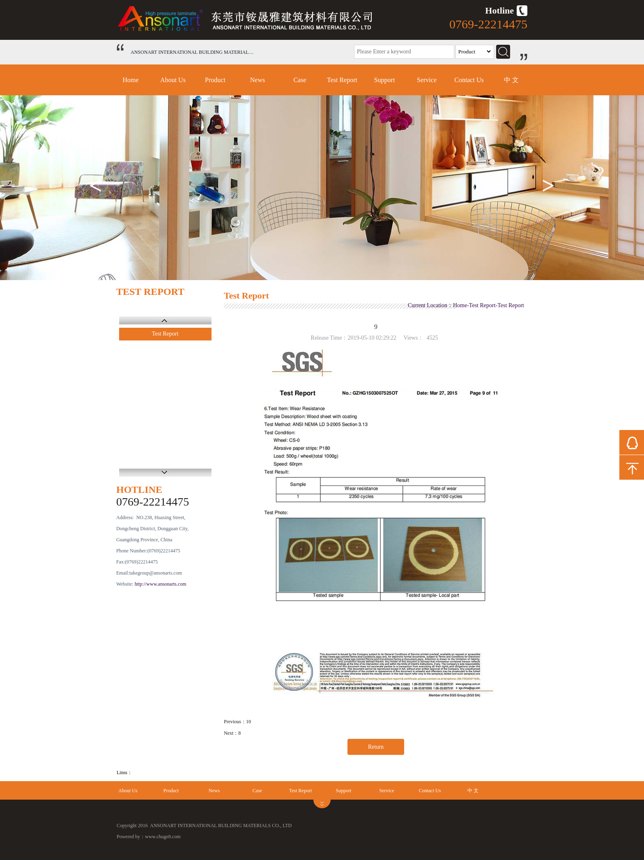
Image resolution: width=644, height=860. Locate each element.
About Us (173, 79)
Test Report (342, 79)
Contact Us (469, 79)
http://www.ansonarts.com (160, 584)
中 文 (511, 79)
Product (215, 79)
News (257, 79)
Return (376, 747)
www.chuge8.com (163, 836)
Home (130, 79)
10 (248, 721)
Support (384, 79)
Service (427, 79)
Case (299, 79)
